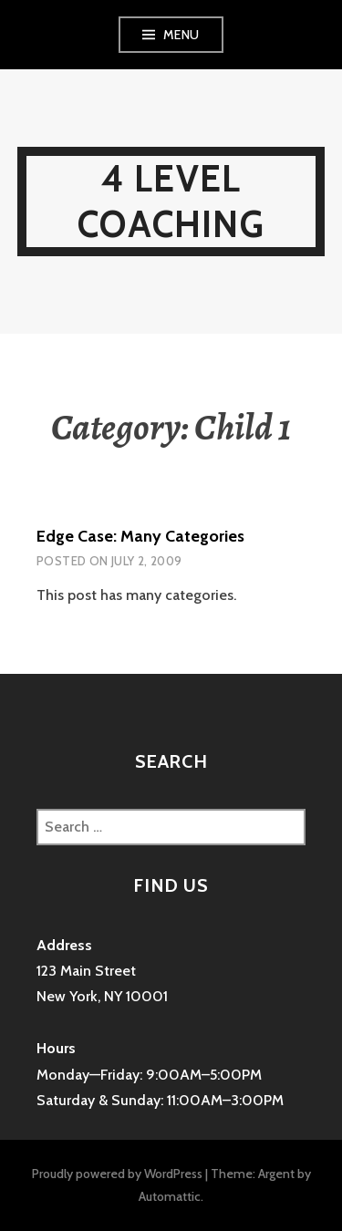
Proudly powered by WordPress (117, 1173)
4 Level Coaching (171, 201)
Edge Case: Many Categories (140, 536)
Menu (181, 34)
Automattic (170, 1196)
